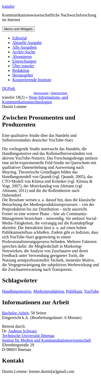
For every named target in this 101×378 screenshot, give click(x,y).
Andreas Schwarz (22, 331)
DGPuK (8, 88)
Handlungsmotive (16, 291)
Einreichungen (24, 61)
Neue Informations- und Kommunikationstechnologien (35, 99)
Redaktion (20, 70)
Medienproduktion (48, 291)
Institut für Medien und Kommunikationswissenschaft (46, 340)
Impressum (41, 93)
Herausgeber (22, 75)
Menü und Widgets (18, 29)
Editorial (19, 38)
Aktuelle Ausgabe (27, 42)
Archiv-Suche (23, 52)
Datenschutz (59, 93)
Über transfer (23, 66)
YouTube (91, 291)
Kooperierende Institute (31, 80)
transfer (8, 6)
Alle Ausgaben (24, 47)
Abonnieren (22, 56)
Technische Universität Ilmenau (28, 335)
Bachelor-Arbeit (15, 313)
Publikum (74, 291)
